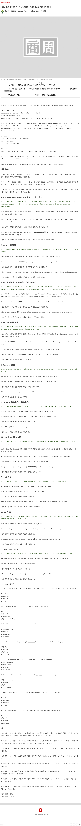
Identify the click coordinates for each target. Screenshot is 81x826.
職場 (2, 3)
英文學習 (7, 3)
